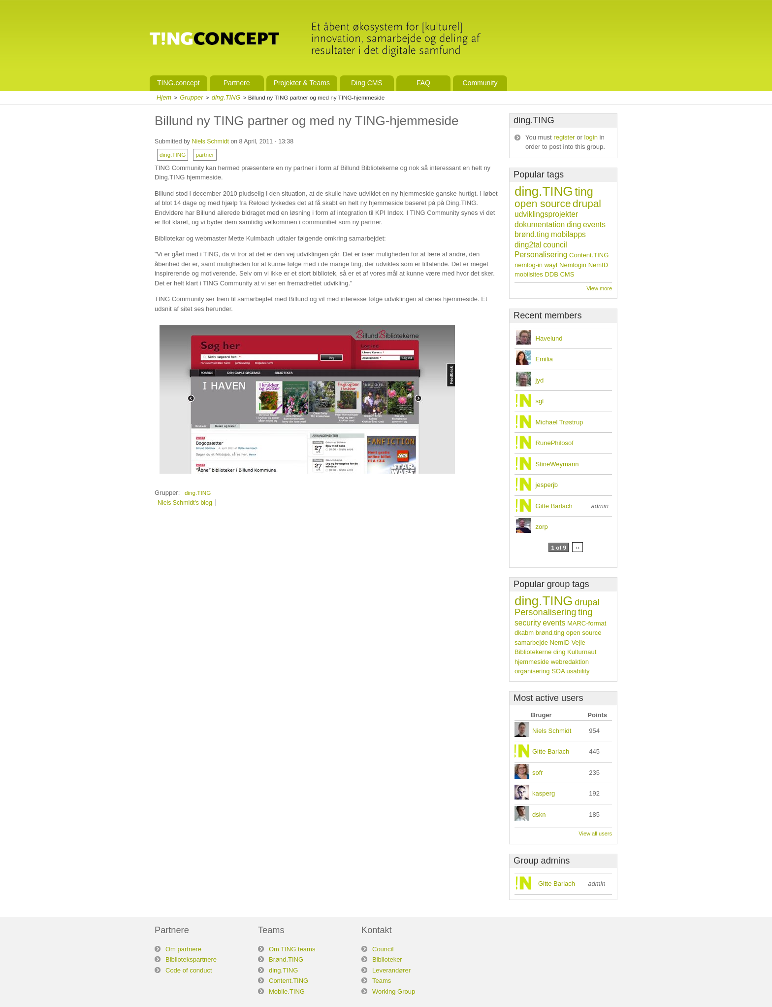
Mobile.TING (287, 991)
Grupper (191, 97)
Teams (381, 980)
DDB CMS (559, 274)
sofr (537, 772)
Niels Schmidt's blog (185, 502)
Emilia (544, 359)
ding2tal (528, 245)
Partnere (237, 83)
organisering (532, 671)
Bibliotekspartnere (191, 959)
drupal (587, 203)
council (555, 245)
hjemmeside (532, 661)
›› (577, 547)
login (591, 137)
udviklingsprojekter (546, 214)
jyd (540, 380)
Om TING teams (292, 949)
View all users (595, 833)
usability (578, 671)
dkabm (524, 632)
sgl (540, 401)
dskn (539, 814)
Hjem (164, 97)
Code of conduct (188, 970)
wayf (551, 265)
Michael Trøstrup (559, 422)
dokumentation (540, 224)
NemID (598, 265)
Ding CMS (367, 83)
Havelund (549, 338)
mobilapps (568, 234)
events (594, 224)
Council (382, 949)
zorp (542, 526)
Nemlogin (572, 265)
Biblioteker (387, 959)
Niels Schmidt (210, 141)
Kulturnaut (581, 652)
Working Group (393, 991)
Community (479, 83)
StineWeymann (557, 464)
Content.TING (589, 255)
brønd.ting (532, 234)
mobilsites (529, 274)
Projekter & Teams (302, 83)
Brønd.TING (286, 959)
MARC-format (586, 623)
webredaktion (570, 661)
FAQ (423, 83)
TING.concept (178, 83)
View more (599, 288)
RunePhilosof (555, 443)
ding (574, 224)
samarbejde (531, 642)
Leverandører (391, 970)
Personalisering (541, 254)
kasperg (543, 793)
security (528, 623)
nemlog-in (529, 265)
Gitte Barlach (554, 506)
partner (204, 154)
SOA (558, 671)
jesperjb (547, 484)
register (564, 137)
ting (584, 191)
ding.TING (226, 97)
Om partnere (183, 949)
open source (543, 203)
